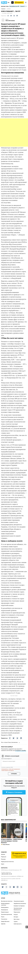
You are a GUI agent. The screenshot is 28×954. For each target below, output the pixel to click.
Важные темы (5, 6)
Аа (12, 2)
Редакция (3, 856)
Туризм (15, 921)
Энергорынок (4, 909)
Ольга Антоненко (10, 20)
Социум (16, 914)
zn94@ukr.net (20, 876)
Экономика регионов (6, 914)
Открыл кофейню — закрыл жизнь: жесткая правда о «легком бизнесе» (11, 841)
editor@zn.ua (4, 880)
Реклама (3, 859)
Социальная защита (19, 901)
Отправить (14, 773)
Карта (2, 864)
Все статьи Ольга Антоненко (9, 742)
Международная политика (5, 904)
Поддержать (19, 2)
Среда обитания (5, 921)
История (16, 917)
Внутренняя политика (6, 901)
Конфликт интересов (19, 906)
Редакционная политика (7, 861)
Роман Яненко (6, 844)
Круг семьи (16, 919)
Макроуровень (5, 907)
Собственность (18, 924)
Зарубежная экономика (20, 903)
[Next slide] (26, 6)
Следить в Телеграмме (14, 792)
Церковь (3, 923)
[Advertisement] (14, 132)
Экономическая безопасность (18, 909)
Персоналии (17, 912)
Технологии (4, 919)
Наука (2, 916)
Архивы (3, 854)
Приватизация (5, 912)
